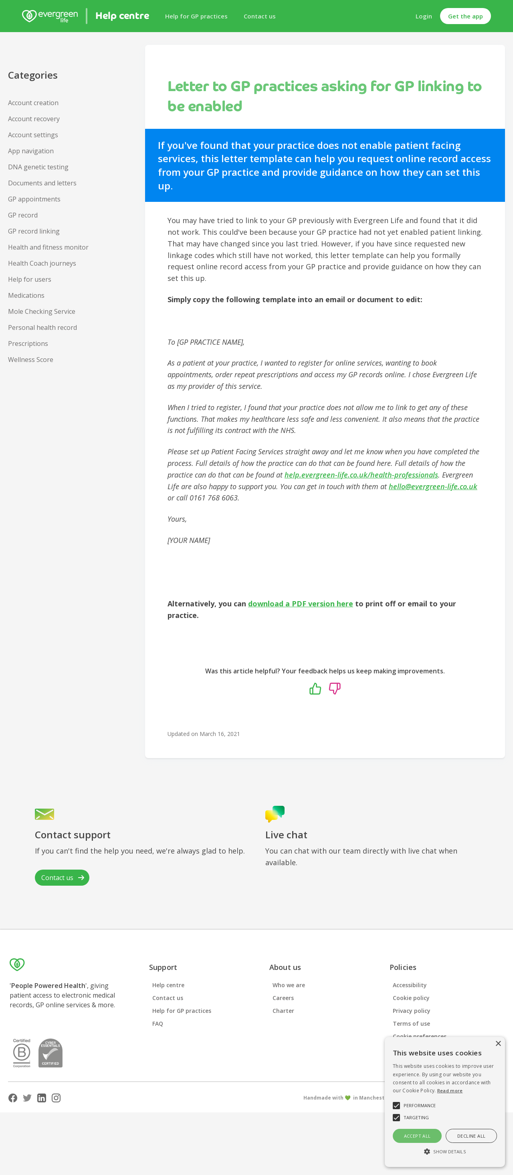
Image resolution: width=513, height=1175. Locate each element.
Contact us (260, 16)
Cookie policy (411, 998)
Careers (283, 998)
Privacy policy (411, 1010)
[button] (445, 1152)
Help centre (168, 985)
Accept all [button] (417, 1136)
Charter (283, 1010)
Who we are (289, 985)
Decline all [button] (471, 1136)
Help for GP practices (196, 16)
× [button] (498, 1044)
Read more (450, 1091)
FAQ (157, 1023)
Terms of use (411, 1023)
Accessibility (410, 985)
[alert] (445, 1102)
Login (424, 16)
